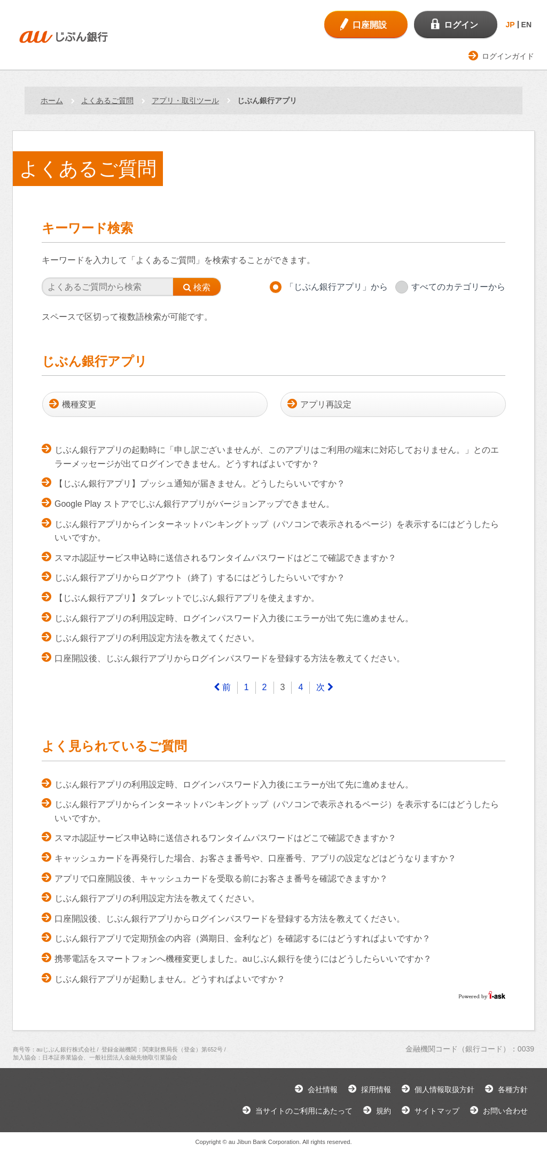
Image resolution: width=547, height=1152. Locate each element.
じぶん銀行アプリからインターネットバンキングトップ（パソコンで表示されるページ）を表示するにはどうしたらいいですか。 (276, 531)
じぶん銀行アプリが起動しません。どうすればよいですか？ (169, 979)
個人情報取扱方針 (444, 1089)
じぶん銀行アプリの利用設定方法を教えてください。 (157, 638)
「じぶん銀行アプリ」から (336, 286)
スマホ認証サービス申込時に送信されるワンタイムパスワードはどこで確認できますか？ (225, 557)
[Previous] (222, 688)
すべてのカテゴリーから (458, 286)
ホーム (52, 100)
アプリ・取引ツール (185, 100)
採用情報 (376, 1089)
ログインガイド (508, 56)
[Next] (324, 688)
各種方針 (513, 1089)
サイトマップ (437, 1111)
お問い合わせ (505, 1111)
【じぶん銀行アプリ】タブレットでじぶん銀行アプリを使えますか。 (186, 597)
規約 (383, 1111)
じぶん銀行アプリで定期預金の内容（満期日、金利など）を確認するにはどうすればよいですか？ (242, 938)
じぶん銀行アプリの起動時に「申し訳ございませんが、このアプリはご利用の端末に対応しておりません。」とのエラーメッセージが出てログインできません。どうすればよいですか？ (276, 456)
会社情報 (323, 1089)
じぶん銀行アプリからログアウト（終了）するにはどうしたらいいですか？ (199, 577)
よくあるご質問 (107, 100)
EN (526, 24)
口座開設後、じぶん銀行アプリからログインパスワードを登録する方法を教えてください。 (229, 658)
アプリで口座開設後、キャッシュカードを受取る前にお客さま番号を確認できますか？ (221, 878)
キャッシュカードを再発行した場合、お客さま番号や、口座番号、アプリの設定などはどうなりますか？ (255, 858)
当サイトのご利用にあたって (304, 1111)
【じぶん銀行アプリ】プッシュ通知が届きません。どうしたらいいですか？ (199, 483)
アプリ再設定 (325, 404)
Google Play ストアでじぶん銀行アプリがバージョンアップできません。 (194, 503)
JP (509, 24)
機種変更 (79, 404)
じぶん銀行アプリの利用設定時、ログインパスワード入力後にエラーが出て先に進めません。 (233, 618)
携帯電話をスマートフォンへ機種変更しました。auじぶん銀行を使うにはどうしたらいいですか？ (243, 958)
